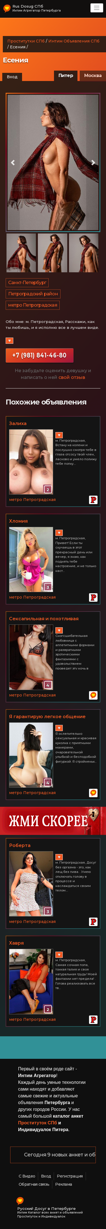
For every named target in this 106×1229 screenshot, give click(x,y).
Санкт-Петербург (27, 282)
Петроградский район (33, 293)
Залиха (18, 423)
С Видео (27, 1176)
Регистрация (70, 1176)
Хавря (16, 943)
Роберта (20, 845)
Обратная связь (34, 1184)
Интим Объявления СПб (73, 41)
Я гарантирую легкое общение (47, 716)
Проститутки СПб (26, 41)
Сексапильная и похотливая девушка (44, 619)
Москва (92, 75)
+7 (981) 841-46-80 (39, 355)
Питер (66, 75)
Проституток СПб (37, 1122)
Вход (12, 76)
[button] (13, 163)
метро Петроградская (32, 305)
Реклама (63, 1184)
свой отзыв (72, 377)
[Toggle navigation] (96, 7)
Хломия (18, 521)
